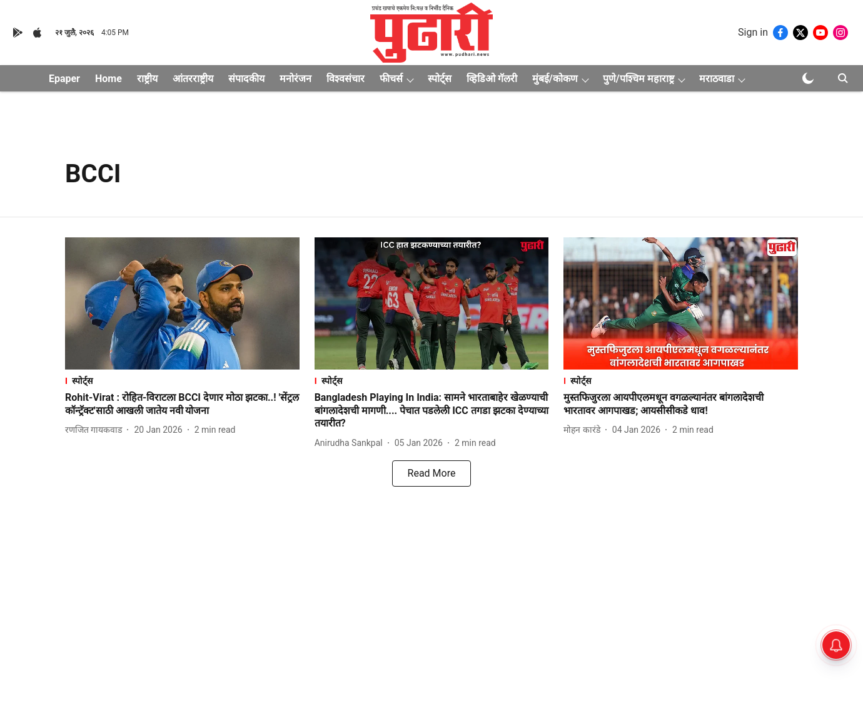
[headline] (182, 404)
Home (108, 79)
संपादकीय (246, 79)
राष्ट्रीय (147, 79)
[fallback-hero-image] (182, 303)
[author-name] (96, 430)
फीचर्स (391, 79)
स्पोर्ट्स (440, 79)
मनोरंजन (295, 79)
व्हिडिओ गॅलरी (492, 79)
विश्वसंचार (345, 79)
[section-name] (182, 380)
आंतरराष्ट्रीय (193, 79)
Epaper (64, 79)
